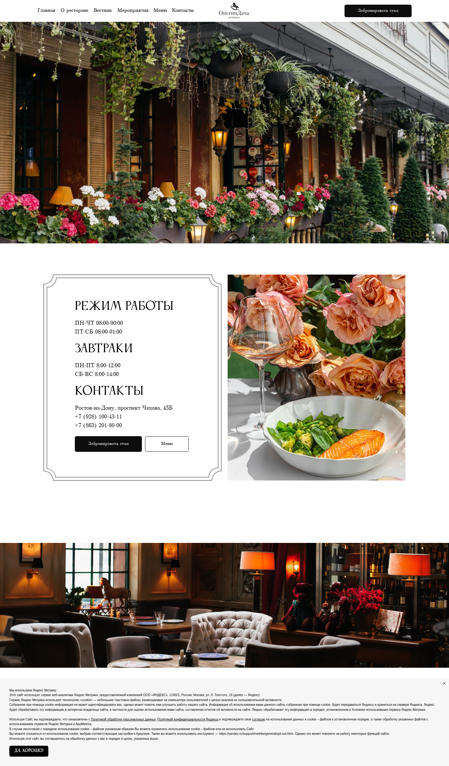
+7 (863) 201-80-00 (98, 425)
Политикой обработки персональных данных (123, 719)
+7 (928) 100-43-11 (98, 417)
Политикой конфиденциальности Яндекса (187, 719)
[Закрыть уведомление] (444, 683)
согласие (258, 719)
